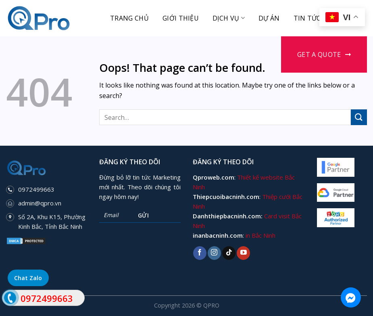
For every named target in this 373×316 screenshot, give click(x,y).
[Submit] (359, 117)
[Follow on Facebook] (199, 253)
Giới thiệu (181, 18)
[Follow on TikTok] (228, 253)
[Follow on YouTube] (243, 253)
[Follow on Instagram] (214, 253)
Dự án (269, 18)
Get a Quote (319, 54)
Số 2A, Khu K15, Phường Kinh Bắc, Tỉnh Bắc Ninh (51, 221)
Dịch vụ (229, 18)
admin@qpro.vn (39, 203)
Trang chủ (129, 18)
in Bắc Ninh (260, 235)
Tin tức (307, 18)
